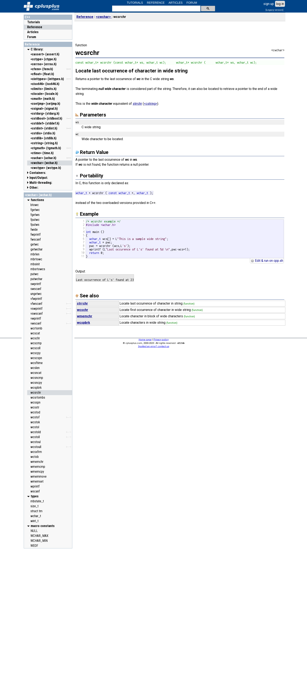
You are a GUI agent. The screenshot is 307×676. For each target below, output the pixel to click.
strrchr (137, 104)
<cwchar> (104, 17)
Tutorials (33, 22)
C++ (27, 17)
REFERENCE (156, 2)
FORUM (191, 2)
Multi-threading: (40, 183)
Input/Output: (38, 178)
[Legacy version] (274, 10)
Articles (33, 32)
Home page (145, 339)
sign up (268, 4)
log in (280, 4)
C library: (37, 49)
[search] (156, 8)
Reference (34, 27)
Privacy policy (161, 339)
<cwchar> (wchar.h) (38, 195)
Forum (31, 37)
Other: (33, 188)
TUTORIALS (135, 2)
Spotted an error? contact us (153, 346)
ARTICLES (176, 2)
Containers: (37, 173)
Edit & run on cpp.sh (267, 261)
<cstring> (150, 104)
